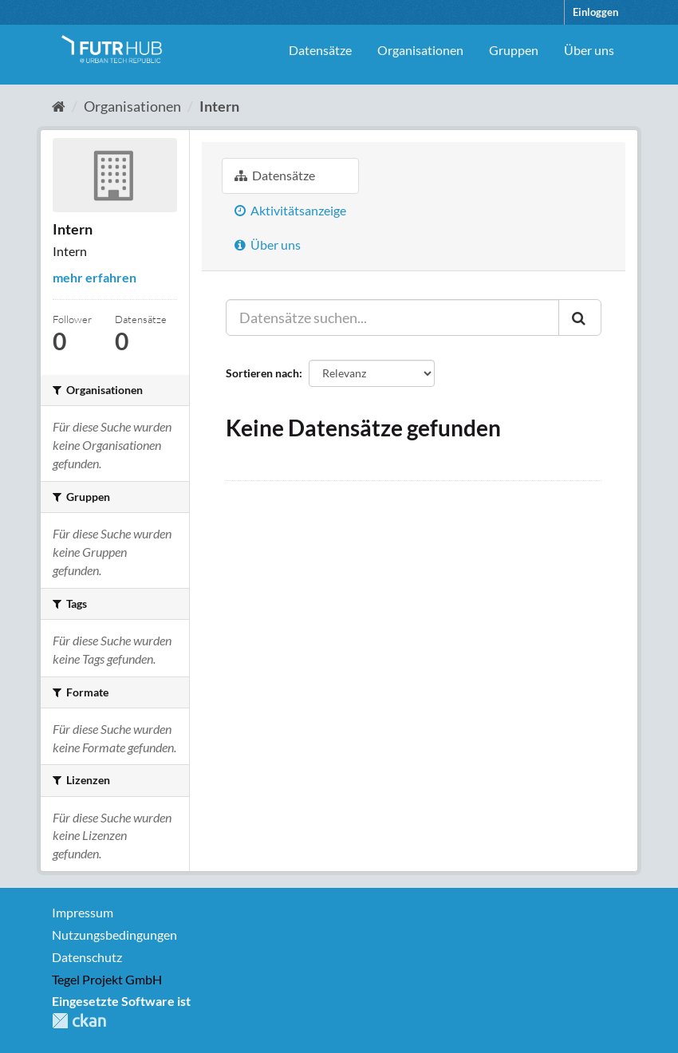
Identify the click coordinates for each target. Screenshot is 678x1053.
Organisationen (420, 49)
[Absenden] (579, 317)
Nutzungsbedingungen (114, 934)
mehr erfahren (94, 277)
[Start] (58, 106)
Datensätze (320, 49)
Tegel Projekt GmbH (107, 979)
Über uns (589, 49)
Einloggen (595, 12)
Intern (219, 106)
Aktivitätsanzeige (290, 210)
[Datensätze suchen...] (392, 317)
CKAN (79, 1020)
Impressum (82, 912)
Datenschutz (87, 956)
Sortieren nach (262, 373)
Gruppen (513, 49)
